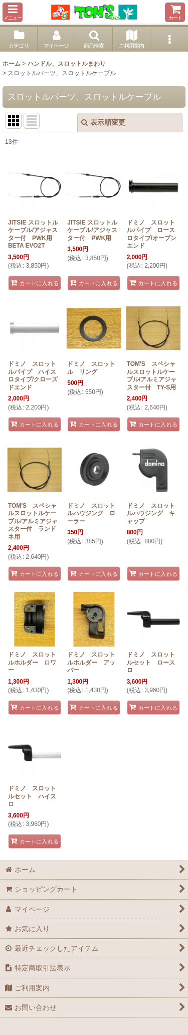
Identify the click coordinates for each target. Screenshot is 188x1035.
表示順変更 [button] (103, 122)
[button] (13, 12)
